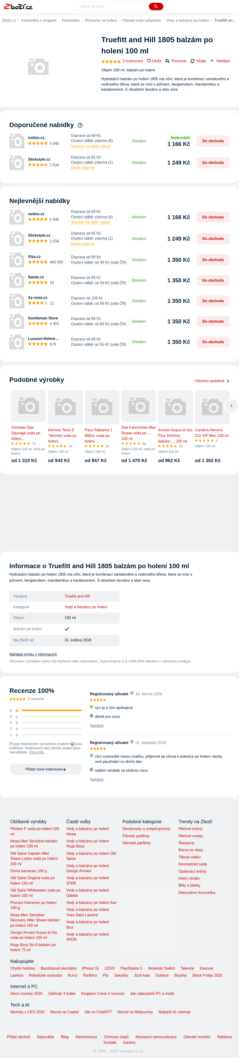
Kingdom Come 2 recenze (102, 994)
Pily (106, 975)
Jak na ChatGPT (98, 1012)
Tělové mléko (190, 857)
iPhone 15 (90, 968)
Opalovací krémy (193, 871)
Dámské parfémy (136, 843)
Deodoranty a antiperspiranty (146, 829)
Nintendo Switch (161, 968)
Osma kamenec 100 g (28, 871)
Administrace (86, 1037)
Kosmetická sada (193, 864)
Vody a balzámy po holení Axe (91, 903)
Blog (65, 1037)
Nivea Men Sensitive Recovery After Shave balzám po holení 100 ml (35, 920)
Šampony (186, 843)
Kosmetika (71, 20)
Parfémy (90, 975)
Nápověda (45, 1037)
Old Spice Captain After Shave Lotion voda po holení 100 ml (34, 858)
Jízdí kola (142, 975)
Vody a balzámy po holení (187, 20)
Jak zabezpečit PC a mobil (152, 994)
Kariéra (129, 1042)
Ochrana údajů (116, 1037)
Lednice (16, 975)
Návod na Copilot (64, 1012)
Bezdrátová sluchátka (59, 968)
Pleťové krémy (191, 829)
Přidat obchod (18, 1037)
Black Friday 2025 (207, 975)
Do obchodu (213, 141)
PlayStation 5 (131, 968)
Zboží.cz (9, 20)
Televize (187, 968)
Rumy (72, 975)
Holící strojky (189, 878)
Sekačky (121, 975)
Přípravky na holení (101, 20)
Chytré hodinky (22, 968)
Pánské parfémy (135, 836)
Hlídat (198, 61)
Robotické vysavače (45, 975)
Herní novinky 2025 (26, 994)
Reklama (224, 1037)
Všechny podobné (212, 381)
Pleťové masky (191, 836)
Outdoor (162, 975)
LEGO (110, 968)
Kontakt (110, 1042)
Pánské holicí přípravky (141, 20)
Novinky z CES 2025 (27, 1012)
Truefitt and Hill (77, 596)
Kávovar (207, 968)
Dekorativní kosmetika (197, 893)
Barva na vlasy (191, 850)
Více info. (37, 752)
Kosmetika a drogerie (38, 20)
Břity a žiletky (189, 885)
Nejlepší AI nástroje (174, 1012)
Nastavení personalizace (156, 1037)
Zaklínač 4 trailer (62, 994)
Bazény (180, 975)
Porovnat (175, 61)
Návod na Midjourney (135, 1012)
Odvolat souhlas (196, 1037)
